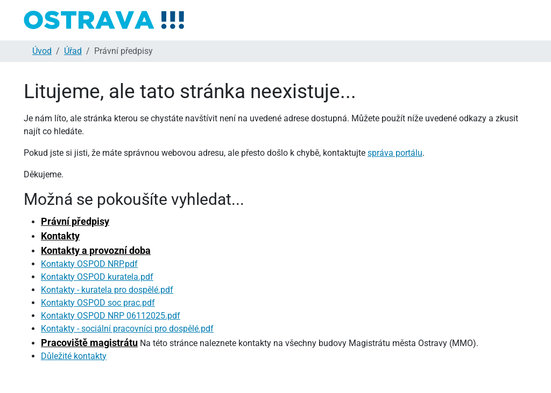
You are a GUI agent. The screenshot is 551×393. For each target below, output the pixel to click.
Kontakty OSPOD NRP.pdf (89, 264)
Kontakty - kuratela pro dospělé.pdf (107, 290)
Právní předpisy (75, 221)
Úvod (42, 51)
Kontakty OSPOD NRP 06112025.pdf (110, 316)
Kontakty (60, 236)
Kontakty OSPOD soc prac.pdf (98, 303)
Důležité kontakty (74, 356)
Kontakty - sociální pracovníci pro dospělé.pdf (127, 328)
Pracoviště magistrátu (89, 342)
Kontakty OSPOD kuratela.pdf (97, 277)
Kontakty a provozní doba (96, 250)
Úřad (73, 51)
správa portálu (395, 153)
